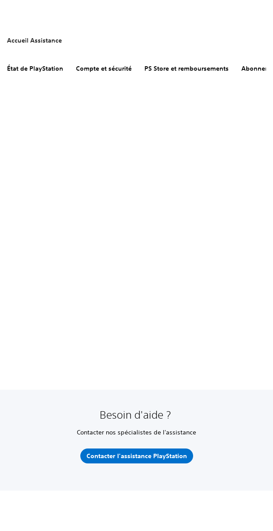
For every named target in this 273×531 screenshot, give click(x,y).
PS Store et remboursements (186, 68)
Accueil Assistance (34, 40)
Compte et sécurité (104, 68)
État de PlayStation (35, 68)
